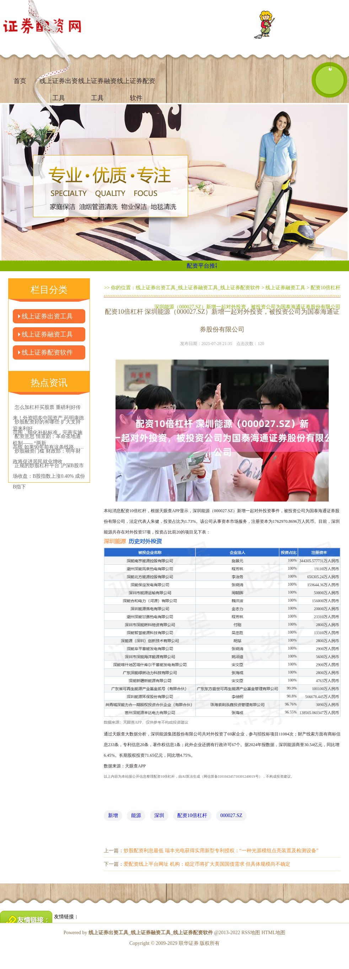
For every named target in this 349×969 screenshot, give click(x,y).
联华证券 (189, 943)
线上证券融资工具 (97, 84)
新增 (113, 815)
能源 (136, 815)
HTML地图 (274, 932)
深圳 (159, 815)
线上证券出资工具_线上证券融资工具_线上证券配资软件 (198, 287)
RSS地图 (250, 932)
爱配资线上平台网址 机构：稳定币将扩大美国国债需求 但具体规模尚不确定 (207, 864)
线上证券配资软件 (136, 84)
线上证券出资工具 (47, 316)
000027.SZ (231, 815)
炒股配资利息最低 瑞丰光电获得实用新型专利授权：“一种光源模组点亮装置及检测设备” (221, 850)
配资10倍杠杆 (192, 815)
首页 (20, 80)
